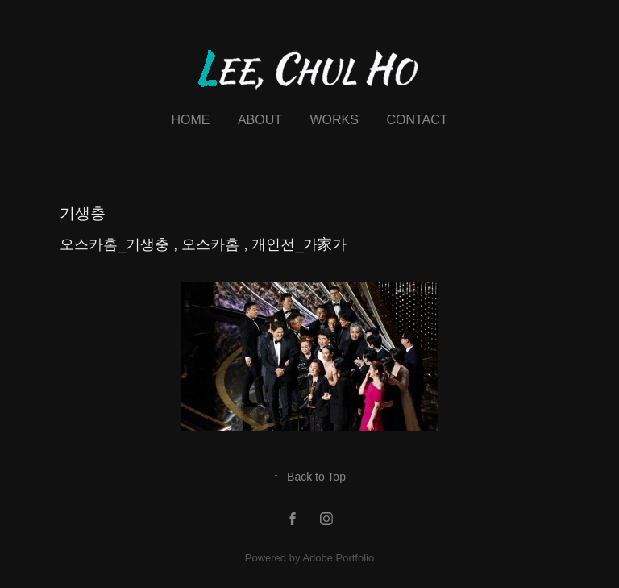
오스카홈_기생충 (116, 244)
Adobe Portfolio (338, 558)
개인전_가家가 (299, 244)
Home (190, 120)
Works (334, 120)
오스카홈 (212, 244)
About (260, 120)
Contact (416, 120)
